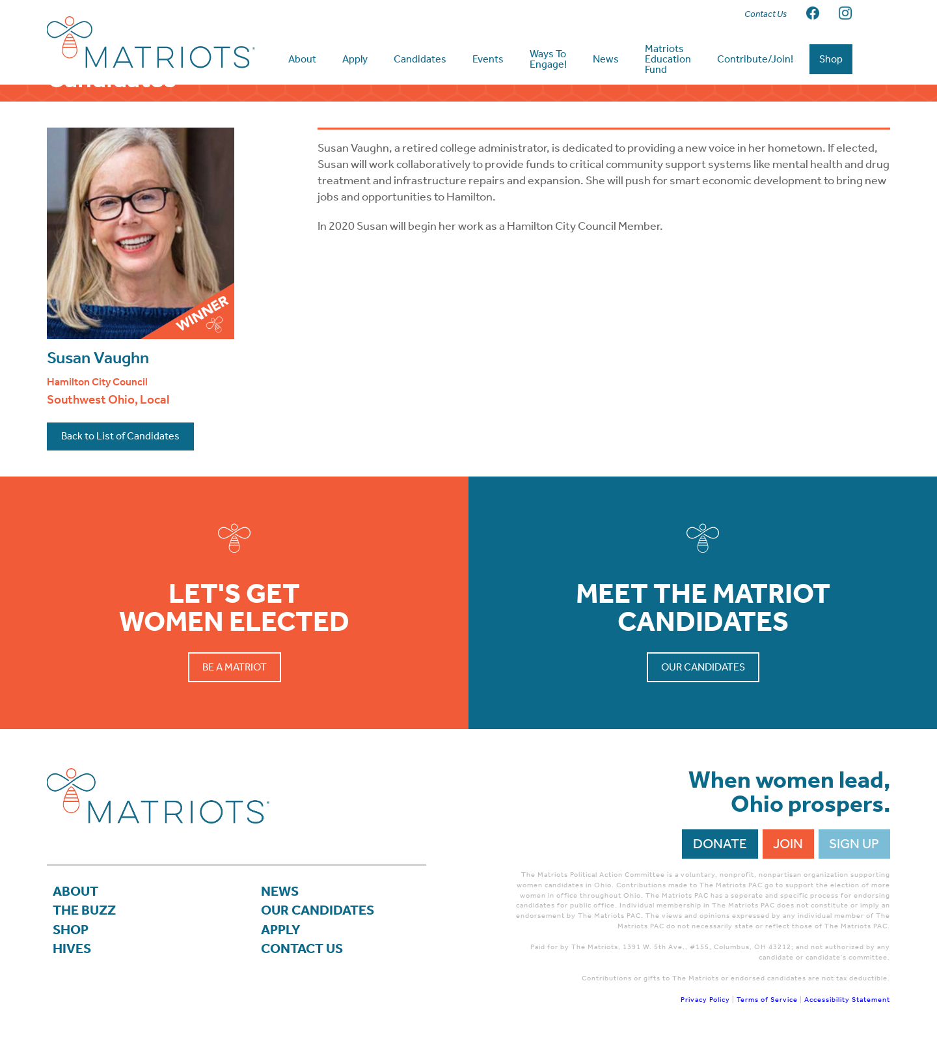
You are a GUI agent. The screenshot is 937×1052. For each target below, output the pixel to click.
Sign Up (854, 851)
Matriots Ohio (151, 42)
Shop (70, 937)
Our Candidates (703, 675)
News (280, 899)
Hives (72, 956)
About (75, 899)
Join (788, 851)
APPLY (281, 937)
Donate (720, 851)
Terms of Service (767, 1007)
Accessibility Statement (847, 1007)
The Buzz (84, 918)
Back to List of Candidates (120, 443)
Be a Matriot (234, 675)
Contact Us (302, 956)
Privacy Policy (705, 1007)
